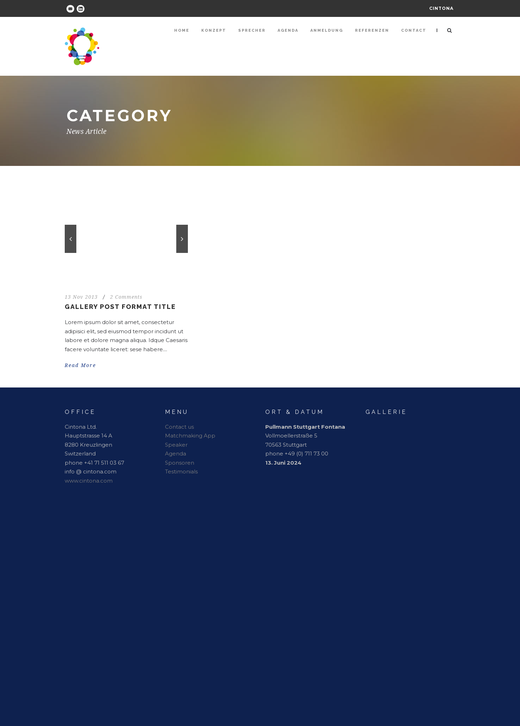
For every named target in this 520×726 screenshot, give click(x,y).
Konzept (213, 30)
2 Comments (126, 297)
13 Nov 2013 (81, 297)
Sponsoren (179, 462)
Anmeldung (326, 30)
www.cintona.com (89, 480)
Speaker (176, 444)
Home (181, 30)
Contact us (179, 426)
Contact (413, 30)
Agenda (288, 30)
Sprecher (252, 30)
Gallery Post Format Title (120, 306)
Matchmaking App (190, 435)
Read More (80, 365)
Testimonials (181, 471)
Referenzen (372, 30)
